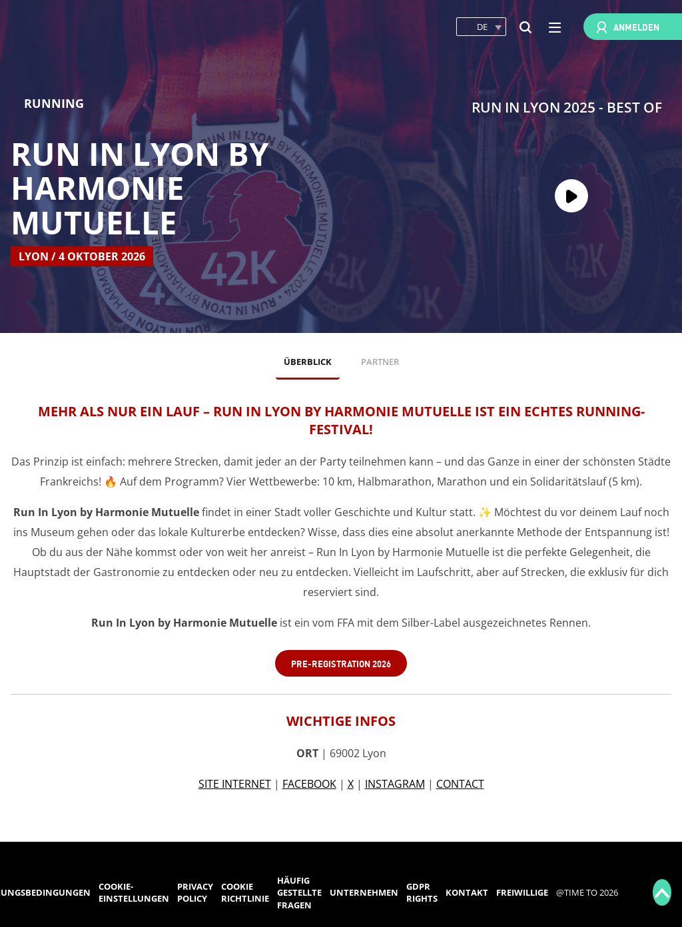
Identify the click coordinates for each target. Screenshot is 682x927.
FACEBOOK (309, 783)
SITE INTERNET (234, 783)
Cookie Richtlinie (245, 892)
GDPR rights (422, 892)
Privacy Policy (195, 892)
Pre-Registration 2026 (341, 663)
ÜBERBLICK (308, 362)
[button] (481, 27)
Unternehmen (364, 892)
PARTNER (380, 362)
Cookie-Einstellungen (134, 892)
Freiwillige (522, 892)
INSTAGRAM (395, 783)
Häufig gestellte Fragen (299, 892)
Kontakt (467, 892)
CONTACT (460, 783)
